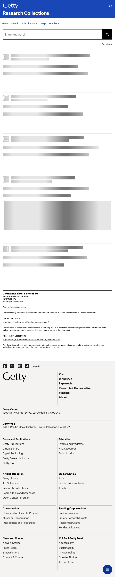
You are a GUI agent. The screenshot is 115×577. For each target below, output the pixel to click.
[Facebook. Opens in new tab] (5, 366)
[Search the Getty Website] (110, 6)
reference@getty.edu (17, 307)
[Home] (5, 27)
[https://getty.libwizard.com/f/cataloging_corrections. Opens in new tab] (26, 322)
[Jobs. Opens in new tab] (61, 478)
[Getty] (10, 6)
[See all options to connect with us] (36, 366)
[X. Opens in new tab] (12, 366)
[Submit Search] (107, 34)
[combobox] (52, 34)
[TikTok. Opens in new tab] (27, 366)
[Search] (14, 27)
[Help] (43, 27)
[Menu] (107, 569)
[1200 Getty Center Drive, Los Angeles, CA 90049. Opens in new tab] (32, 412)
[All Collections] (29, 27)
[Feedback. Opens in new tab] (54, 27)
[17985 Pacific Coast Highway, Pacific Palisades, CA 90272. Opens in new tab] (36, 427)
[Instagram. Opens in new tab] (20, 366)
